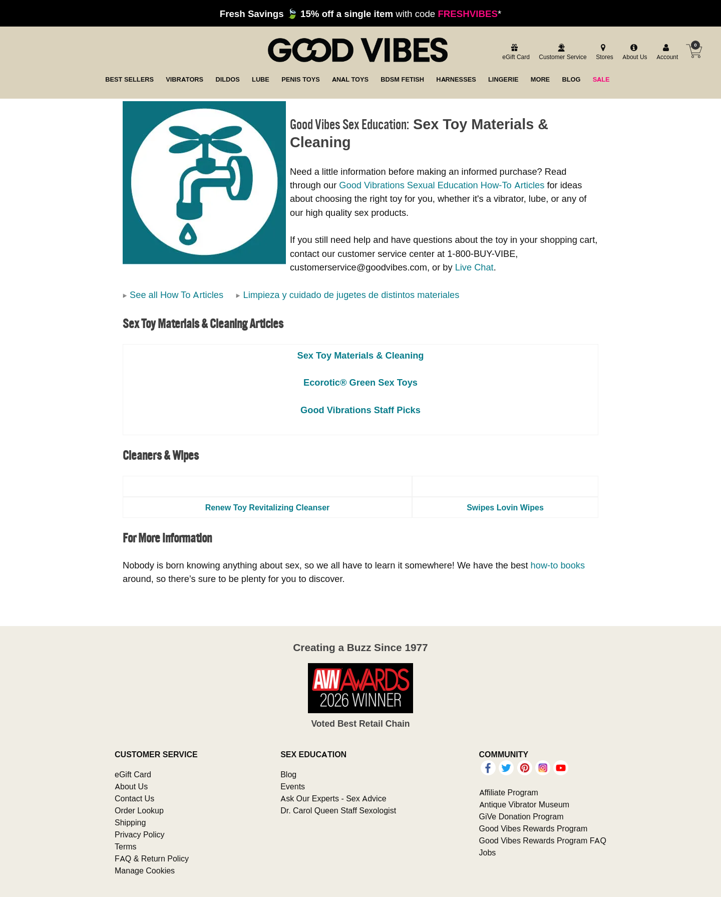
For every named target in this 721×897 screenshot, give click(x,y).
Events (292, 786)
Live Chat (474, 267)
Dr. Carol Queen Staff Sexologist (338, 810)
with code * (360, 14)
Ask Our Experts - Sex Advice (333, 798)
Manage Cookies (145, 870)
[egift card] (514, 52)
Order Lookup (139, 810)
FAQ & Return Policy (152, 858)
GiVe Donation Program (521, 816)
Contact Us (134, 798)
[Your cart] (694, 51)
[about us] (633, 52)
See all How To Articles (176, 295)
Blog (288, 774)
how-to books (558, 565)
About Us (131, 786)
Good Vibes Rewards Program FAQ (542, 840)
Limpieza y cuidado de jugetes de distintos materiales (351, 295)
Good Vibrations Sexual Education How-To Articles (441, 185)
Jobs (487, 852)
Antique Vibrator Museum (524, 804)
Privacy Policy (140, 834)
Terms (126, 846)
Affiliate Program (508, 792)
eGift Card (133, 774)
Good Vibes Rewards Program (533, 828)
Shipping (130, 822)
